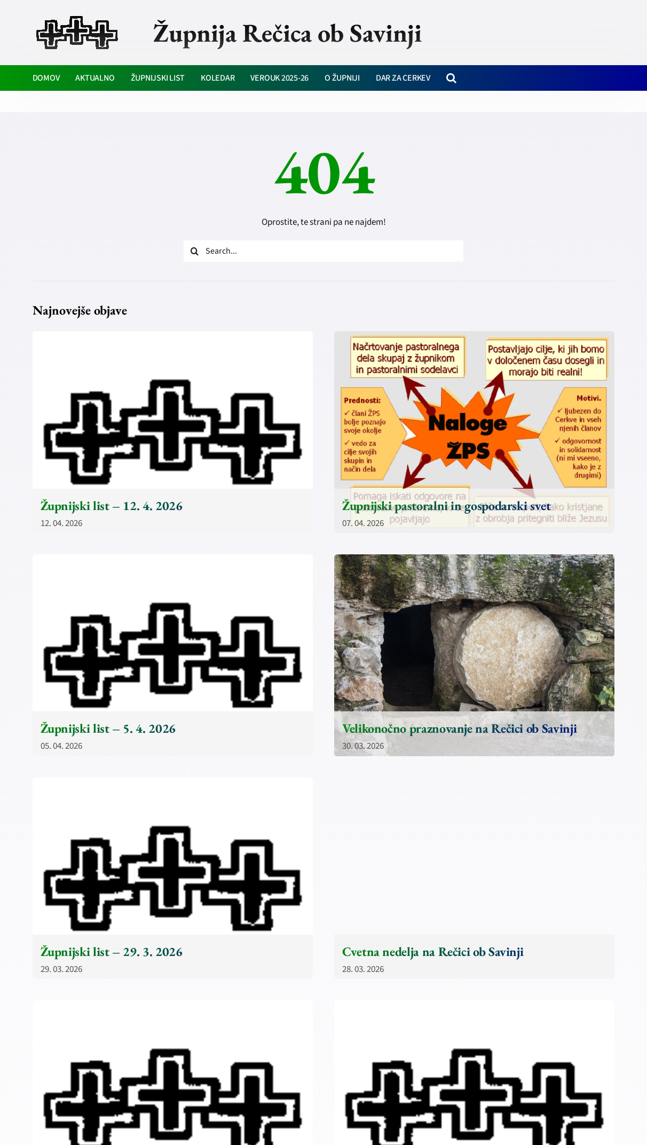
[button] (451, 78)
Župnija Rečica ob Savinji (287, 32)
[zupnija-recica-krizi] (77, 17)
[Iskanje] (194, 251)
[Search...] (323, 251)
